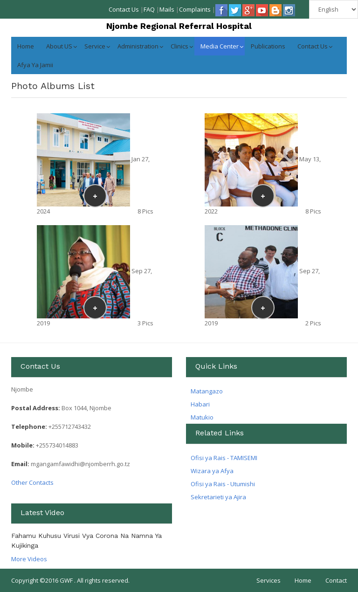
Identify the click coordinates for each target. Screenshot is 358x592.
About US (59, 46)
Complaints (195, 9)
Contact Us (124, 9)
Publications (268, 46)
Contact (336, 580)
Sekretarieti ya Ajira (218, 497)
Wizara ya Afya (212, 471)
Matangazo (207, 391)
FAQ (149, 9)
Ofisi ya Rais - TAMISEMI (224, 458)
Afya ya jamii (35, 65)
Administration (137, 46)
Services (268, 580)
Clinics (179, 46)
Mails (166, 9)
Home (25, 46)
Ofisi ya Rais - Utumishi (223, 484)
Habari (200, 404)
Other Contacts (32, 482)
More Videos (29, 559)
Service (94, 46)
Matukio (202, 417)
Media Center (219, 46)
